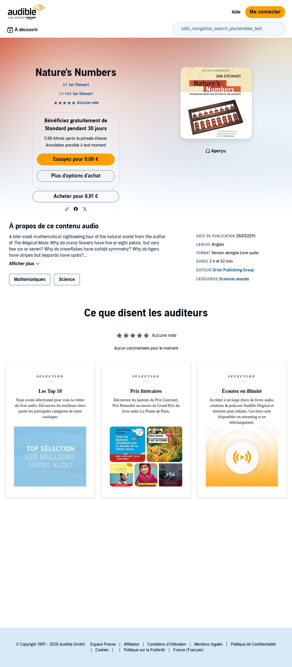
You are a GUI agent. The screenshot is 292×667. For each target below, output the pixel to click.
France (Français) (188, 650)
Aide (236, 12)
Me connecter (265, 12)
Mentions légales (208, 644)
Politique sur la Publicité (144, 650)
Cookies (102, 650)
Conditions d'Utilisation (166, 644)
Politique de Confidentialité (253, 644)
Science (67, 279)
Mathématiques (29, 279)
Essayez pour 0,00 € (75, 159)
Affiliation (131, 644)
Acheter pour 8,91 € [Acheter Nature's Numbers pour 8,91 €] (76, 196)
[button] (67, 209)
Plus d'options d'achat (76, 176)
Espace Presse (103, 644)
